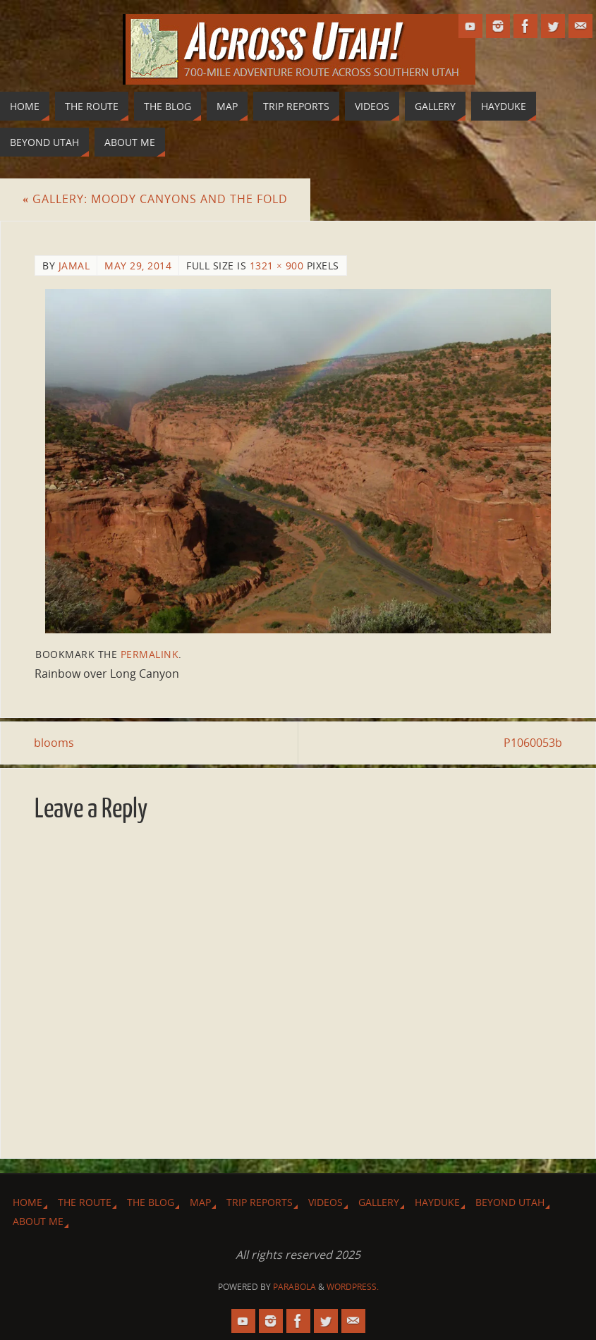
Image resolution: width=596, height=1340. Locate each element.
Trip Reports (259, 1202)
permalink (150, 654)
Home (27, 1202)
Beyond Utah (510, 1202)
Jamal (74, 265)
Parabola (294, 1287)
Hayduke (437, 1202)
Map (200, 1202)
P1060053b (532, 742)
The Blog (150, 1202)
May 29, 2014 (137, 265)
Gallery (378, 1202)
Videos (325, 1202)
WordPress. (353, 1287)
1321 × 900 (277, 265)
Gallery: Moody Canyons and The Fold (155, 199)
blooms (55, 742)
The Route (84, 1202)
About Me (38, 1221)
